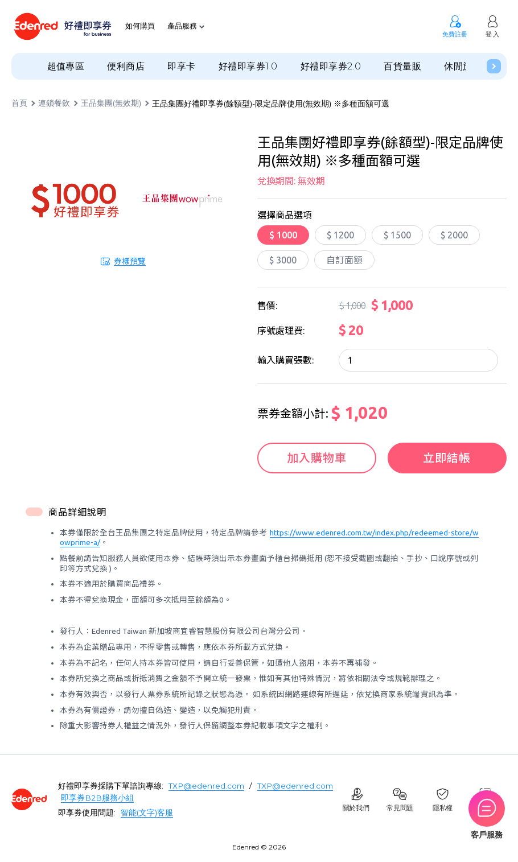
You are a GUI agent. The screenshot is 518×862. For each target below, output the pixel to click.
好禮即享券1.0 (248, 66)
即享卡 (181, 66)
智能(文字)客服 (147, 812)
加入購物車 (317, 457)
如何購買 (140, 26)
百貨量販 (402, 66)
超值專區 (66, 66)
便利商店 (126, 66)
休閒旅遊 (463, 66)
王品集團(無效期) (111, 104)
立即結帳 (447, 457)
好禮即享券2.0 (331, 66)
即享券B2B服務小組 (97, 797)
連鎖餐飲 (54, 104)
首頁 (19, 104)
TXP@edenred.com (206, 785)
